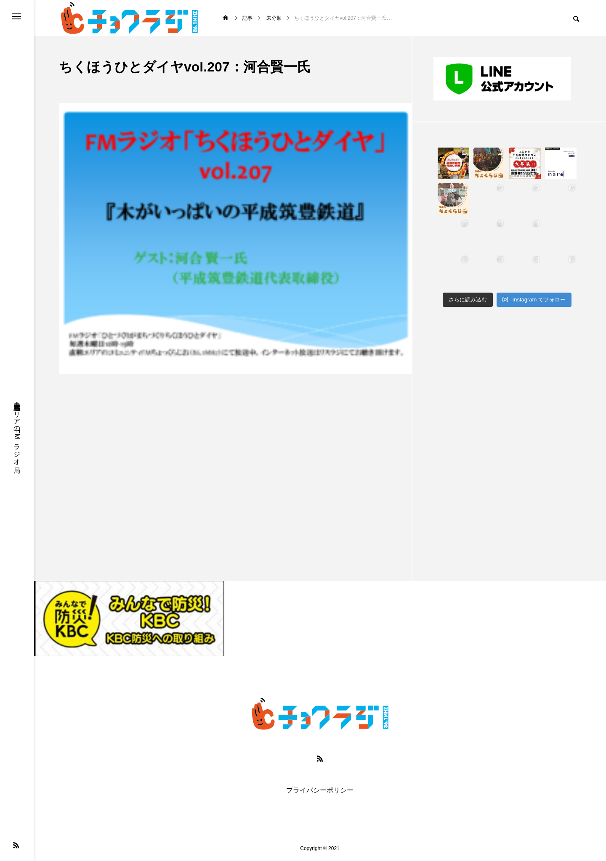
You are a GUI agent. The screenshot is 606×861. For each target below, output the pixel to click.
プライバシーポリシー (320, 790)
